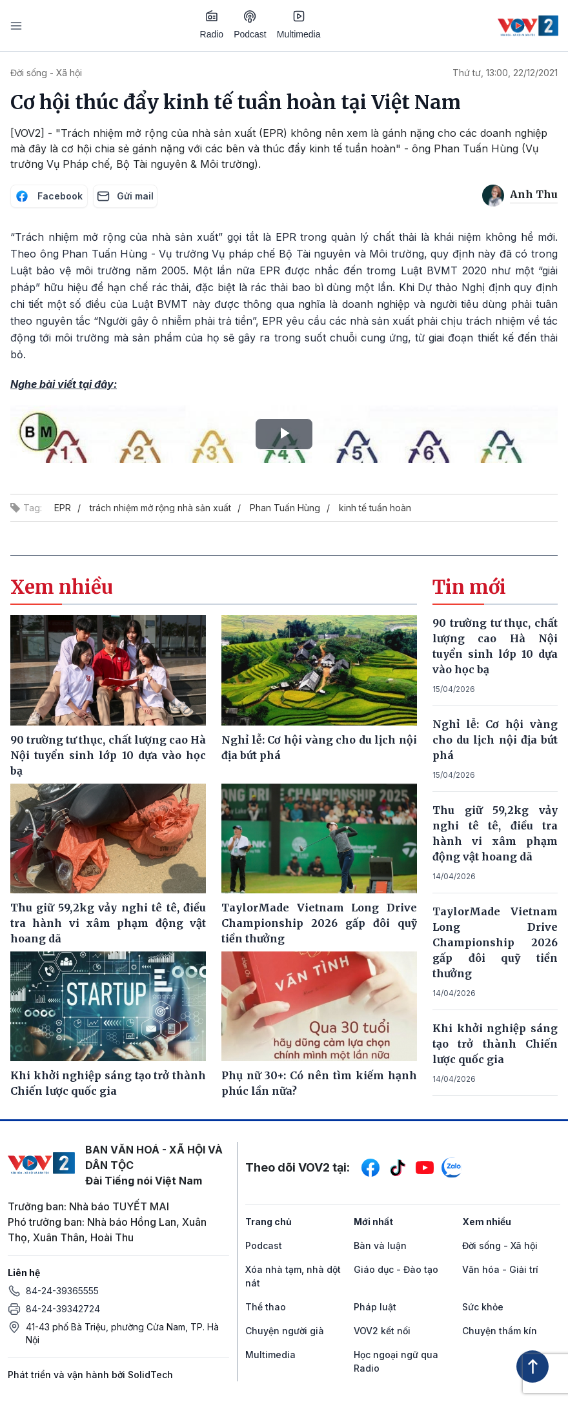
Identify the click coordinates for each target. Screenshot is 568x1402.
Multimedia (299, 24)
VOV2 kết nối (382, 1330)
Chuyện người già (284, 1330)
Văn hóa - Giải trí (500, 1269)
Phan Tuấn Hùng (285, 507)
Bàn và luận (380, 1245)
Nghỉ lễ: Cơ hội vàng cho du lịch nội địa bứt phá (495, 740)
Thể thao (265, 1306)
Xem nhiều (486, 1221)
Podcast (250, 24)
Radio (212, 24)
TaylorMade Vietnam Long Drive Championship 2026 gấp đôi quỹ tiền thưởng (495, 942)
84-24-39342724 (63, 1308)
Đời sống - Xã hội (46, 72)
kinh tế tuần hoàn (375, 507)
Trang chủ (268, 1221)
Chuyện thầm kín (499, 1330)
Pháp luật (375, 1306)
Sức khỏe (482, 1306)
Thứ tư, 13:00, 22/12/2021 (505, 72)
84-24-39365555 (62, 1290)
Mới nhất (373, 1221)
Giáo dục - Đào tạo (396, 1269)
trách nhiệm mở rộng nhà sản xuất (160, 507)
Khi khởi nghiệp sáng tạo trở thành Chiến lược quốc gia (495, 1044)
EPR (62, 507)
